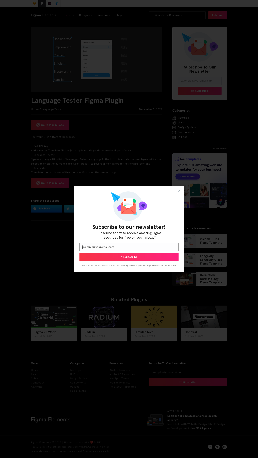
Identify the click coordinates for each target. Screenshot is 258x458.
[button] (179, 190)
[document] (129, 229)
